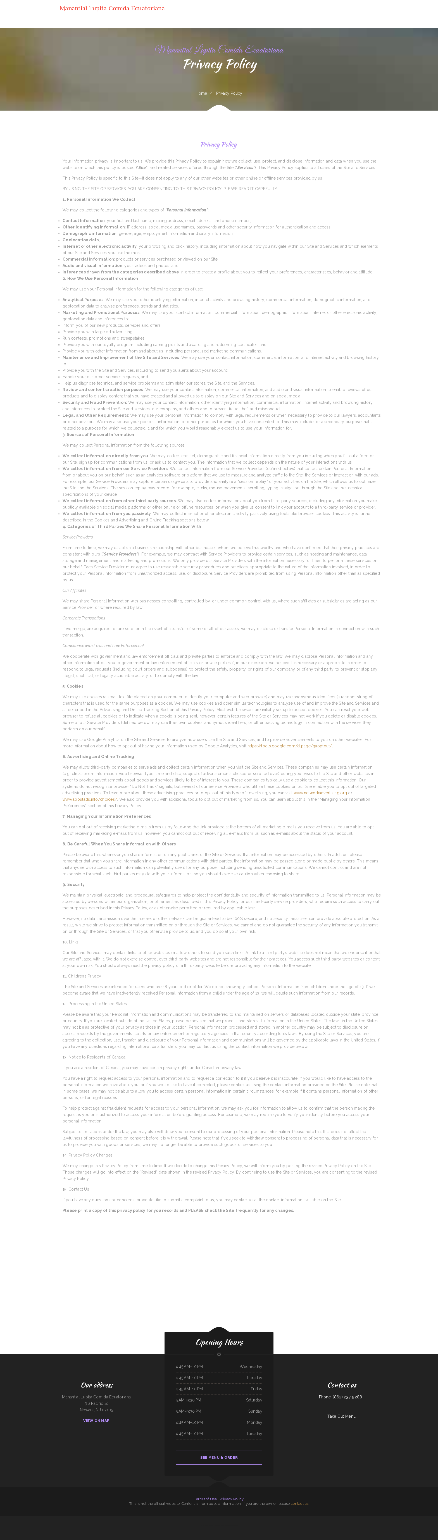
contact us (300, 1503)
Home (201, 93)
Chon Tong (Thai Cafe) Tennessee (222, 1525)
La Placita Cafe (213, 1525)
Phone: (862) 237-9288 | (341, 1397)
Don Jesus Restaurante (233, 1525)
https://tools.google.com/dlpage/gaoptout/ (289, 746)
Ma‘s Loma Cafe (207, 1525)
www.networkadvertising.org (320, 793)
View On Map (96, 1421)
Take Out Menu (341, 1416)
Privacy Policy (218, 145)
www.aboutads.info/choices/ (90, 799)
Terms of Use (205, 1499)
